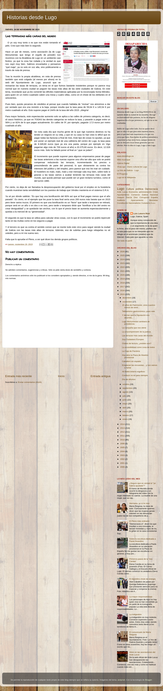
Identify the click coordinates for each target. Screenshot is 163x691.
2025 (122, 255)
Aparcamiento (137, 200)
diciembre (127, 298)
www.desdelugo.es (125, 156)
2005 (122, 447)
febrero (126, 415)
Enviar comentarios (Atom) (30, 382)
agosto (126, 392)
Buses (153, 203)
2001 (122, 463)
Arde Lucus (122, 192)
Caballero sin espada (131, 361)
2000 (122, 467)
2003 (122, 455)
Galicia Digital (123, 163)
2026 (122, 251)
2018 (122, 283)
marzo (126, 411)
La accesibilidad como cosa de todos (138, 347)
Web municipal (123, 160)
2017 (122, 287)
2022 (122, 267)
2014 (122, 424)
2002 (122, 459)
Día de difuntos (129, 379)
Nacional (154, 195)
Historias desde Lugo (32, 17)
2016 (122, 290)
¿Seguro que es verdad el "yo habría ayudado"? (142, 484)
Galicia (145, 195)
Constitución (122, 203)
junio (125, 400)
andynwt (121, 680)
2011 (122, 436)
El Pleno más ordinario (139, 521)
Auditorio (121, 200)
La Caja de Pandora (131, 351)
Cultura (130, 189)
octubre (126, 384)
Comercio (135, 195)
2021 (122, 271)
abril (125, 408)
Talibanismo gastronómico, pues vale (138, 311)
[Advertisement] (58, 361)
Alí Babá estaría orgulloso (133, 371)
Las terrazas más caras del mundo (137, 335)
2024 (122, 259)
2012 (122, 432)
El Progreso (122, 174)
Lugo (120, 189)
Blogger (148, 680)
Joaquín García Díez (127, 197)
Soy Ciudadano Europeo (133, 339)
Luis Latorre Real (141, 213)
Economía (133, 192)
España (154, 197)
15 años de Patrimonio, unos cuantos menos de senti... (138, 306)
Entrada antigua (100, 376)
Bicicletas (153, 200)
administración (145, 192)
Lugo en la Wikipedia (126, 177)
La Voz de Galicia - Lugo (128, 170)
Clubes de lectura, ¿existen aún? (136, 343)
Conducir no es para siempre (135, 375)
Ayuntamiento (123, 195)
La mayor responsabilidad (140, 597)
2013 (122, 428)
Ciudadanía (145, 203)
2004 (122, 451)
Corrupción (144, 197)
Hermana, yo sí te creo (139, 503)
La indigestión (135, 614)
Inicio (61, 376)
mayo (125, 404)
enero (125, 419)
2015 (122, 294)
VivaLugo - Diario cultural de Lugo (132, 167)
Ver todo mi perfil (124, 241)
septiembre (128, 388)
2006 (122, 443)
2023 (122, 263)
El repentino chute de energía (142, 579)
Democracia (151, 189)
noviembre (127, 302)
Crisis (155, 192)
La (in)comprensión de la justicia (136, 332)
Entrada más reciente (18, 376)
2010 (122, 440)
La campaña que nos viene (134, 328)
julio (125, 396)
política (139, 189)
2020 (122, 275)
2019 (122, 279)
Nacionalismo (135, 203)
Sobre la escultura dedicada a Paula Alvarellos (142, 540)
